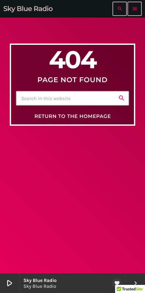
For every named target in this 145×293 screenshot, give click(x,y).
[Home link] (28, 8)
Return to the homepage (72, 116)
